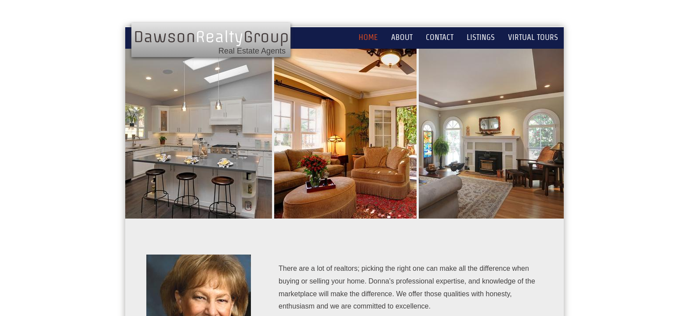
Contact (439, 37)
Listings (481, 37)
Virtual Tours (533, 37)
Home (368, 37)
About (402, 37)
